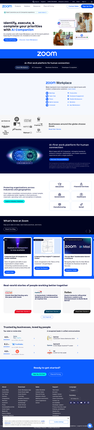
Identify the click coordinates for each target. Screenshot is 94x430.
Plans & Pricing (49, 6)
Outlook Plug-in (22, 400)
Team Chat (52, 96)
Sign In (84, 1)
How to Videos (6, 413)
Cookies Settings (59, 422)
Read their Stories (55, 129)
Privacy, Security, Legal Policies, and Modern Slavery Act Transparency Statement (59, 411)
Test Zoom (55, 390)
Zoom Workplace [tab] (22, 67)
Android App (21, 402)
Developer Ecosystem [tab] (69, 67)
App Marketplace (75, 105)
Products (18, 6)
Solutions (27, 6)
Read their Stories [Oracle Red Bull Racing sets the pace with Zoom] (22, 311)
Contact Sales (73, 6)
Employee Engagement (77, 96)
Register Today (71, 270)
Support (43, 1)
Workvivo (72, 102)
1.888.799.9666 (40, 390)
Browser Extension (23, 398)
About (4, 387)
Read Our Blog (10, 229)
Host (78, 1)
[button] (36, 2)
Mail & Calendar (54, 102)
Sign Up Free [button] (87, 6)
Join (73, 1)
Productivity (73, 93)
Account (55, 392)
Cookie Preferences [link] (54, 427)
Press (3, 405)
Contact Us (55, 400)
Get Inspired (47, 317)
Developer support (57, 405)
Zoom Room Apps (23, 392)
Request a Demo (64, 1)
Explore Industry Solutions (14, 201)
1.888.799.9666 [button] (52, 1)
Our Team (5, 394)
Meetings (52, 93)
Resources (37, 6)
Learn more (71, 89)
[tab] (59, 185)
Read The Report (42, 268)
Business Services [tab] (52, 67)
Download (21, 387)
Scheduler (52, 105)
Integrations (5, 398)
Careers (4, 396)
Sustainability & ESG (8, 407)
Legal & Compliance (83, 426)
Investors (5, 402)
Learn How (10, 272)
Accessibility (56, 402)
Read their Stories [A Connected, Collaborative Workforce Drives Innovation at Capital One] (52, 311)
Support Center (57, 394)
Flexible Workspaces (76, 99)
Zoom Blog (5, 390)
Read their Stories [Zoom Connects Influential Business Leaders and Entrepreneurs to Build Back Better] (82, 311)
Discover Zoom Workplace (29, 40)
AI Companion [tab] (37, 67)
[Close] (68, 418)
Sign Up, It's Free (39, 374)
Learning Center (57, 396)
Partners (4, 400)
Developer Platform (8, 415)
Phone (51, 99)
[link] (91, 2)
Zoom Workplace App (24, 390)
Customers (5, 392)
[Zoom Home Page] (7, 6)
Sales (37, 387)
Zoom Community (57, 398)
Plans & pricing (10, 40)
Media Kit (5, 411)
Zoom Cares (5, 409)
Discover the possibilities (59, 159)
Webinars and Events (42, 398)
